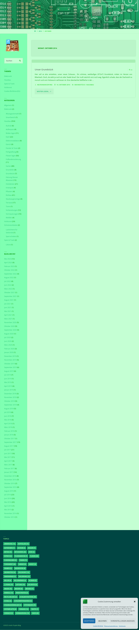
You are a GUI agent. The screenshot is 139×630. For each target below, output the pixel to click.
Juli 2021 (7, 304)
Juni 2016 (7, 498)
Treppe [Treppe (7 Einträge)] (34, 609)
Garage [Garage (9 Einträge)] (22, 564)
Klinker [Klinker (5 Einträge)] (32, 580)
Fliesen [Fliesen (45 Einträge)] (34, 556)
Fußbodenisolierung (13, 159)
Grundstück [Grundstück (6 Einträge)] (9, 572)
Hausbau (90, 114)
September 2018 (10, 405)
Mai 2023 (7, 259)
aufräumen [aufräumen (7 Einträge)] (9, 548)
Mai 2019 (7, 382)
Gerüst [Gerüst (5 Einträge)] (32, 564)
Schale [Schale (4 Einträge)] (7, 601)
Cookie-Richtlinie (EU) (12, 91)
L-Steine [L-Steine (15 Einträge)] (8, 585)
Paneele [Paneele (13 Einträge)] (8, 593)
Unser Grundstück (44, 99)
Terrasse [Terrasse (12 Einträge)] (23, 609)
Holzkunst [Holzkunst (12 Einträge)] (23, 572)
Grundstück (79, 114)
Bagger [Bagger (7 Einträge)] (31, 548)
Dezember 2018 (10, 394)
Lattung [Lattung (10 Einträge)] (20, 585)
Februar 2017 (9, 468)
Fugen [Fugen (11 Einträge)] (23, 560)
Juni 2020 (7, 341)
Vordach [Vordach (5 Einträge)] (8, 613)
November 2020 (10, 322)
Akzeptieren (89, 621)
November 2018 (10, 397)
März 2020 (8, 345)
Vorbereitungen (11, 210)
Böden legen (10, 133)
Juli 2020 (7, 337)
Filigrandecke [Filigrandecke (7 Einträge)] (21, 556)
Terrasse (9, 203)
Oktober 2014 (9, 517)
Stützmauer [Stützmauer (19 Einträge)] (30, 605)
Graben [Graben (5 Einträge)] (8, 568)
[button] (135, 601)
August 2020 (9, 334)
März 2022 (8, 289)
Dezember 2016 (10, 476)
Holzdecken (10, 184)
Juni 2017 (7, 453)
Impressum (122, 626)
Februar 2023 (9, 266)
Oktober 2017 (9, 439)
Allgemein (8, 105)
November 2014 (10, 513)
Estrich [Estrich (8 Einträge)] (8, 556)
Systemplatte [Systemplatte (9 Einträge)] (10, 609)
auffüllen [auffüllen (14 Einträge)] (23, 544)
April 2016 (8, 506)
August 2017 (9, 446)
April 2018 (8, 424)
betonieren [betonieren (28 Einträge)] (20, 552)
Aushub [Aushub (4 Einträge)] (21, 548)
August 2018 (9, 409)
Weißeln (9, 218)
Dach (8, 137)
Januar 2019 (8, 390)
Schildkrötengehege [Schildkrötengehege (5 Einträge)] (23, 601)
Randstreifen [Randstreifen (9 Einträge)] (22, 593)
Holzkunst (8, 87)
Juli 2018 (7, 412)
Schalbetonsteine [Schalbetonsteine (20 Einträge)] (28, 597)
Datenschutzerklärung (111, 626)
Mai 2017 (7, 457)
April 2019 (8, 386)
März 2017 (8, 465)
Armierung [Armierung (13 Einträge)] (9, 544)
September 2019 (10, 367)
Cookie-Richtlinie (98, 626)
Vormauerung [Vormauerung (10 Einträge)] (22, 613)
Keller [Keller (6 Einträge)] (7, 580)
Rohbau (9, 195)
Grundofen (10, 170)
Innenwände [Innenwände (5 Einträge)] (10, 576)
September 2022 (10, 274)
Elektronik (8, 76)
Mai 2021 (7, 311)
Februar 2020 (9, 349)
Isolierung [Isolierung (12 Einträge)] (24, 576)
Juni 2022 (7, 285)
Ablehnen (102, 621)
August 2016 (9, 491)
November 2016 (10, 480)
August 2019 (9, 371)
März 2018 (8, 427)
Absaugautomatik (12, 114)
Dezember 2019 (10, 356)
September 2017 (10, 442)
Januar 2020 (8, 352)
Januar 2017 (8, 472)
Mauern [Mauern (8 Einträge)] (18, 589)
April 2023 (8, 263)
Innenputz (9, 188)
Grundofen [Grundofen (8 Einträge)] (20, 568)
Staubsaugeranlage (13, 199)
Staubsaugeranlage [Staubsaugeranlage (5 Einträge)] (12, 605)
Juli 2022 (7, 281)
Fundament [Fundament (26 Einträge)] (10, 564)
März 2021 (8, 319)
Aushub (9, 126)
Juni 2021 (7, 307)
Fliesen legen (11, 156)
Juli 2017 (7, 450)
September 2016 (10, 487)
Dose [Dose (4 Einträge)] (31, 552)
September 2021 (10, 296)
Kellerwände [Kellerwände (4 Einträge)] (20, 580)
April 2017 (8, 461)
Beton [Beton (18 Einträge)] (8, 552)
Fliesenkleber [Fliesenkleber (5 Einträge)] (10, 560)
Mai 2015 (7, 510)
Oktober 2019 (9, 364)
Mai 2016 (7, 502)
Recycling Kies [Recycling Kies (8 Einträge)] (10, 597)
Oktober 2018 (9, 401)
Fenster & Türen (12, 148)
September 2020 (10, 330)
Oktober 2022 (9, 270)
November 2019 (10, 360)
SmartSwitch (10, 117)
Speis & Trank (9, 84)
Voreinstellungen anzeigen (123, 621)
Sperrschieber (11, 236)
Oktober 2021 (9, 292)
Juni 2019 (7, 379)
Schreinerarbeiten (10, 225)
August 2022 (9, 277)
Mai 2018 (7, 420)
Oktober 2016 (9, 483)
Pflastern (9, 191)
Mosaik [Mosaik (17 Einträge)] (29, 589)
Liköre (8, 245)
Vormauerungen (12, 214)
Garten (8, 166)
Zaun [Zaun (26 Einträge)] (35, 613)
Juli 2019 (7, 375)
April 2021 (8, 315)
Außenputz (10, 129)
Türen (8, 206)
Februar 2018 (9, 431)
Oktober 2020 (9, 326)
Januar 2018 (8, 435)
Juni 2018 (7, 416)
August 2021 (9, 300)
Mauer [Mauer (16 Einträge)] (8, 589)
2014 (40, 31)
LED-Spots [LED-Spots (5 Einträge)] (32, 585)
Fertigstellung (11, 152)
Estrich (8, 144)
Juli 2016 (7, 495)
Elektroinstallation (12, 141)
